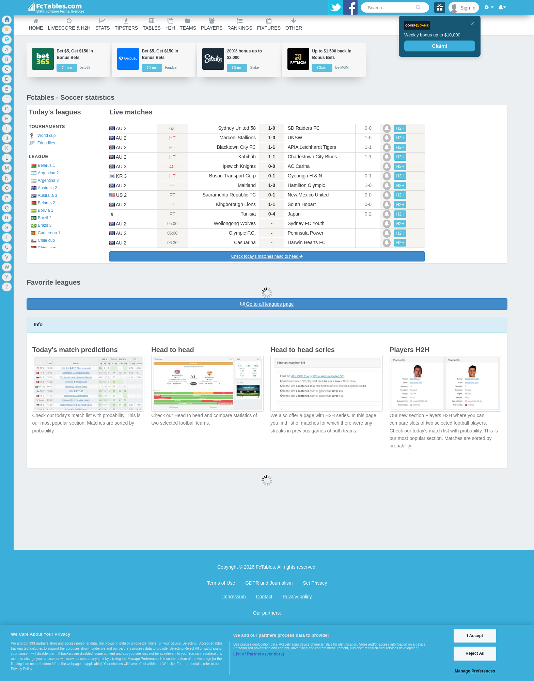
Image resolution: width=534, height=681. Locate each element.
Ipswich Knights (239, 166)
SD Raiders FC (304, 128)
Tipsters (126, 24)
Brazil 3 (40, 225)
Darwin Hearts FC (307, 242)
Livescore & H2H (69, 24)
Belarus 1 (42, 165)
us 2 (118, 195)
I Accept (475, 635)
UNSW (295, 137)
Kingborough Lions (236, 204)
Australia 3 (43, 195)
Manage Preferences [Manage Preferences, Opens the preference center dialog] (475, 671)
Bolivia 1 (41, 210)
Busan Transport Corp (232, 175)
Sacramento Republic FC (229, 194)
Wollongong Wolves (235, 223)
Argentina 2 (44, 173)
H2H (170, 24)
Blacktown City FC (236, 147)
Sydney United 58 (237, 128)
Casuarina (245, 242)
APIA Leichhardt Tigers (312, 147)
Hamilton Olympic (306, 185)
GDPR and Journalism (269, 583)
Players (212, 24)
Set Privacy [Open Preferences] (315, 583)
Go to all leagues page (267, 304)
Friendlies (42, 143)
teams (188, 24)
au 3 (117, 166)
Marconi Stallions (237, 137)
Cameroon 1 (44, 233)
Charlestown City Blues (312, 156)
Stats (102, 24)
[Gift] (439, 7)
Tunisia (248, 214)
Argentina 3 (44, 180)
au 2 (117, 128)
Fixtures (269, 24)
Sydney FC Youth (306, 223)
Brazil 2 (40, 218)
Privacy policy (297, 596)
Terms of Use (221, 583)
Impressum (234, 596)
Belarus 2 (42, 203)
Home (36, 24)
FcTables (265, 567)
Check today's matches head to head (267, 256)
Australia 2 (43, 188)
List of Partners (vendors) (258, 654)
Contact (264, 596)
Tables (152, 24)
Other (293, 24)
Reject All (475, 653)
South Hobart (302, 204)
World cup (42, 136)
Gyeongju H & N (305, 175)
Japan (294, 214)
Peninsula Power (306, 233)
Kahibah (247, 156)
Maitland (247, 185)
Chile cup (42, 240)
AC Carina (299, 166)
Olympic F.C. (242, 233)
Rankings (239, 24)
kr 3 (118, 176)
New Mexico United (308, 194)
